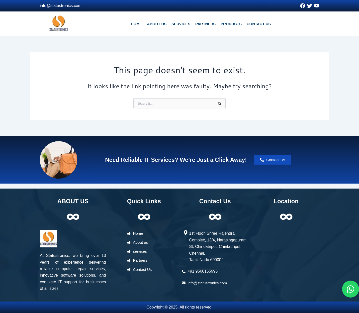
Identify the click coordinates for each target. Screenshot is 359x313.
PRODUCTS (231, 24)
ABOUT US (157, 24)
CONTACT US (259, 24)
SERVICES (181, 24)
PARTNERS (205, 24)
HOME (136, 24)
